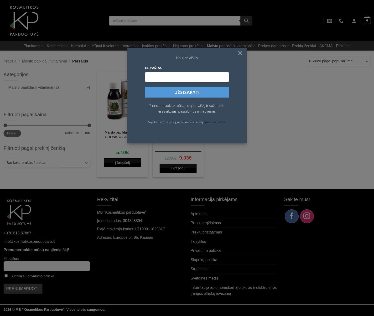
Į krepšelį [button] (122, 163)
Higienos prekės (188, 46)
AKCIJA (326, 46)
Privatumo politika (206, 251)
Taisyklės (198, 241)
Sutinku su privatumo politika (32, 276)
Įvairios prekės (156, 46)
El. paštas (11, 259)
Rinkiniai (343, 46)
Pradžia (10, 61)
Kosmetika (57, 46)
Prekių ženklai (304, 46)
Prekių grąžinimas (206, 223)
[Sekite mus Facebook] (292, 216)
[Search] (246, 21)
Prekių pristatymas (206, 232)
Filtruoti (12, 133)
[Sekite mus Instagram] (307, 216)
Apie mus (199, 214)
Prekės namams (273, 46)
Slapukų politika (204, 260)
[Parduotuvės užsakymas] (338, 61)
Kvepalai (80, 46)
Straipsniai (199, 269)
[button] (354, 21)
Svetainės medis (204, 278)
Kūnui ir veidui (105, 46)
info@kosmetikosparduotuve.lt (29, 241)
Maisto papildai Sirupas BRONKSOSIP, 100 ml (122, 134)
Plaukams (33, 46)
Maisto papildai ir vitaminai (231, 46)
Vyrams (131, 46)
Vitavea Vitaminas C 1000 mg (178, 138)
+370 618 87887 (17, 233)
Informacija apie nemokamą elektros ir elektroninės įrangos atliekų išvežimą (234, 290)
